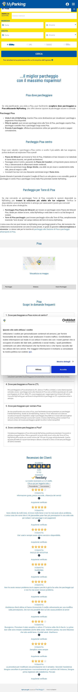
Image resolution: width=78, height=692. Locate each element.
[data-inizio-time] (62, 25)
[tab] (39, 303)
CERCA (39, 53)
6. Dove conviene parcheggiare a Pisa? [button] (24, 427)
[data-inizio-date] (23, 25)
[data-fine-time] (62, 35)
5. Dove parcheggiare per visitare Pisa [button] (23, 406)
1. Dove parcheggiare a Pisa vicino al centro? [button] (27, 315)
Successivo (44, 486)
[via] (44, 16)
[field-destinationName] (36, 9)
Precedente (33, 486)
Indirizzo (5, 14)
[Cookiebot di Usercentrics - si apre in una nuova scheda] (64, 320)
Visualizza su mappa (39, 273)
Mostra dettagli (63, 361)
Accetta (63, 369)
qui (30, 352)
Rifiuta (38, 369)
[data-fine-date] (23, 35)
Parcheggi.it (40, 689)
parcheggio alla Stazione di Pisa (46, 229)
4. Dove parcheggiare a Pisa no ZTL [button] (22, 384)
